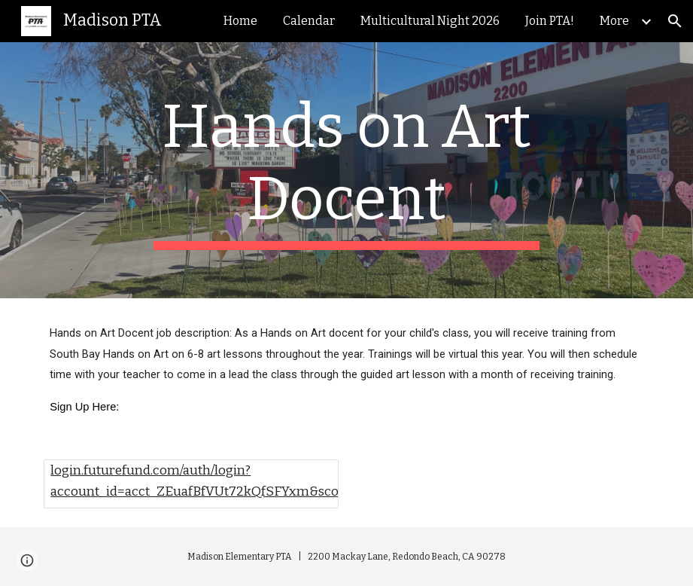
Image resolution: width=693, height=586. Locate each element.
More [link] (614, 21)
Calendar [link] (309, 21)
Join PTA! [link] (549, 21)
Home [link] (240, 21)
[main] (346, 170)
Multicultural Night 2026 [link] (430, 21)
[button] (675, 21)
